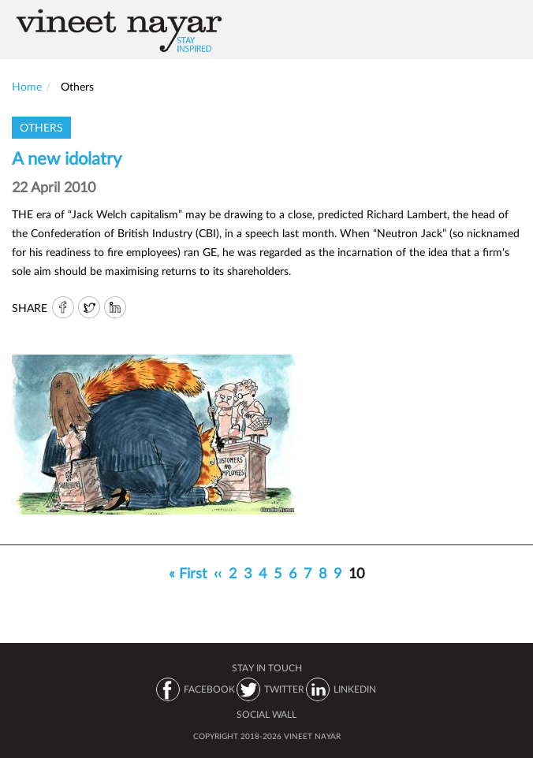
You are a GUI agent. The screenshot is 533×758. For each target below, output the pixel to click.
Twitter (89, 308)
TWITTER (284, 689)
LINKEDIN (355, 689)
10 (358, 577)
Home (27, 87)
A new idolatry (66, 159)
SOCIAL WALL (266, 714)
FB (62, 308)
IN (116, 308)
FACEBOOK (209, 689)
